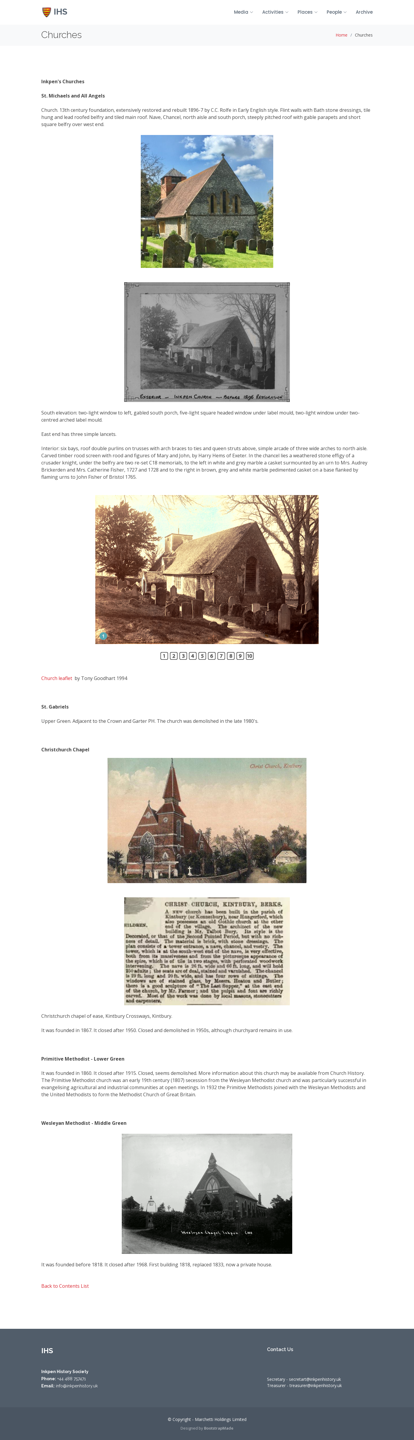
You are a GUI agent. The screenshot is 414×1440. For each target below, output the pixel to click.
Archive (364, 12)
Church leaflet (56, 678)
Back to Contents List (65, 1286)
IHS (54, 12)
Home (341, 35)
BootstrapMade (218, 1428)
